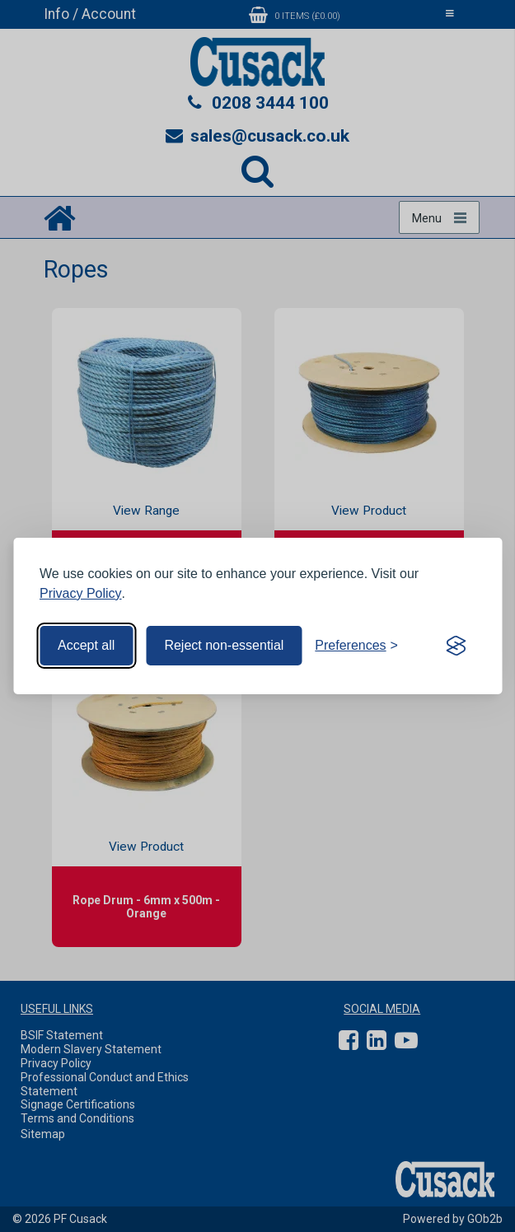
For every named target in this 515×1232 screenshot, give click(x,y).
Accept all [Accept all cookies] (86, 645)
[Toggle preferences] (356, 645)
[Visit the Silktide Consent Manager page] (455, 645)
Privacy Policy (81, 593)
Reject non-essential (223, 645)
